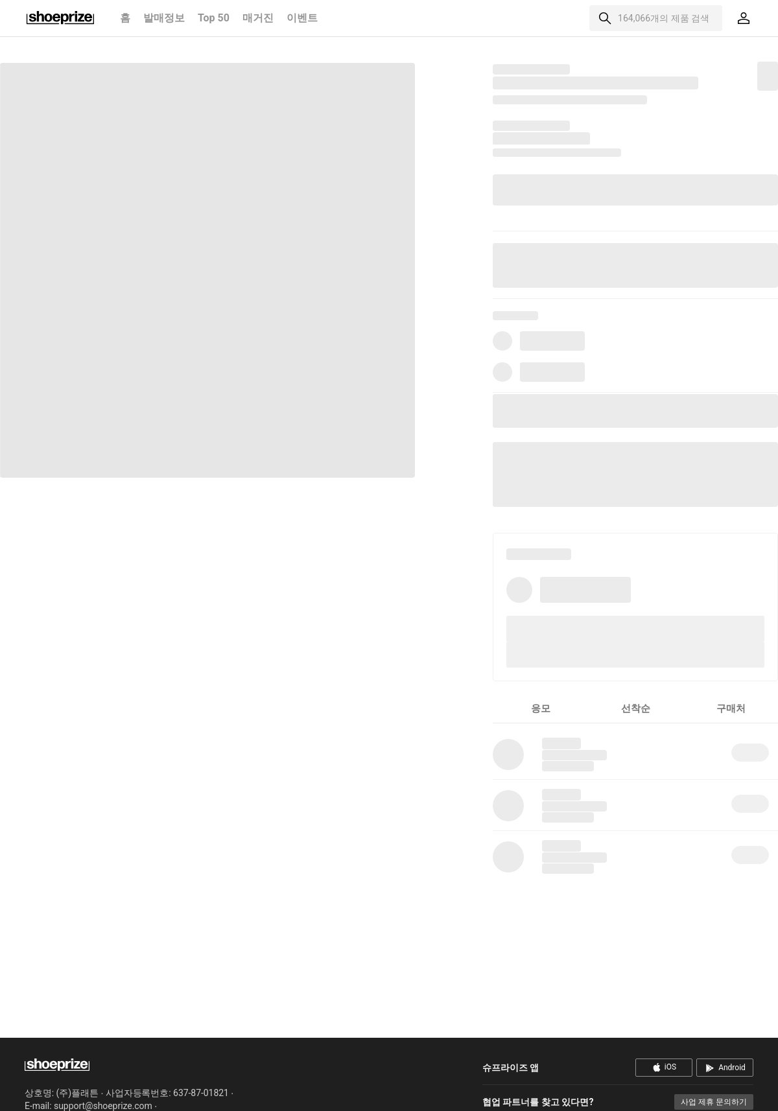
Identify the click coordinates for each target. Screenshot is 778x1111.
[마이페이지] (743, 18)
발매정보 (164, 18)
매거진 (258, 18)
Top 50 (214, 18)
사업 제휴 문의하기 (714, 1101)
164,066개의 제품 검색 (663, 18)
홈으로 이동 (60, 18)
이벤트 (302, 18)
